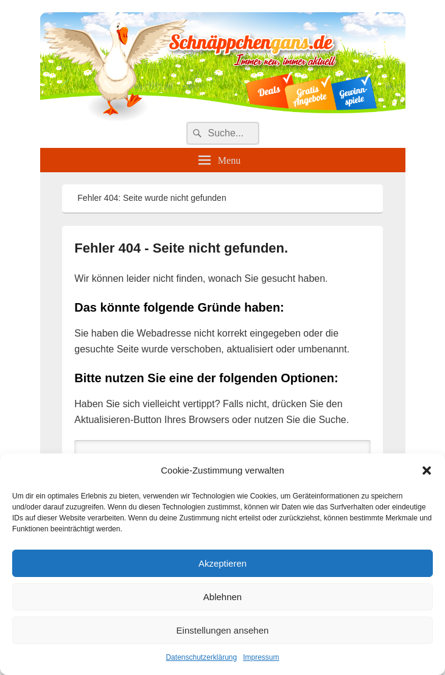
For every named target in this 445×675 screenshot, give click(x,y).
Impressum (261, 657)
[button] (427, 470)
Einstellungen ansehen (223, 630)
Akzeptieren (222, 563)
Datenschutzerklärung (201, 657)
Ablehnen (222, 597)
